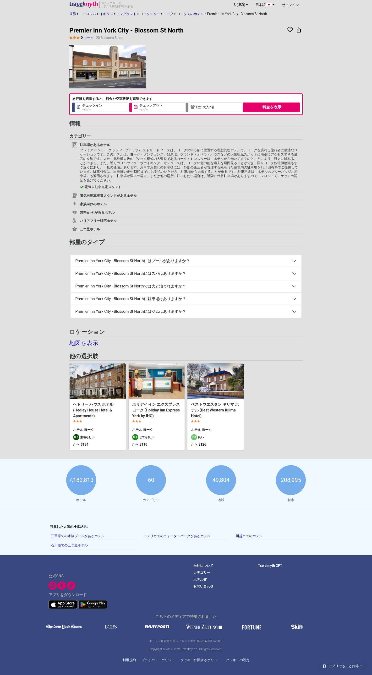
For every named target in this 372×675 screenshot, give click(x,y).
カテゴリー (201, 572)
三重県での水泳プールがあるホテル (77, 536)
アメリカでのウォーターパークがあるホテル (176, 536)
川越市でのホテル (249, 536)
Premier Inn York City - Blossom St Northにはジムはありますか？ (130, 311)
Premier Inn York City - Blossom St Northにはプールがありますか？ (132, 261)
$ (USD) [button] (239, 5)
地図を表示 (83, 343)
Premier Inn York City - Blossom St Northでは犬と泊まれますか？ (130, 286)
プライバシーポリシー (158, 660)
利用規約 (129, 660)
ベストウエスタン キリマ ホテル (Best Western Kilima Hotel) (215, 410)
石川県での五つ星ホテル (69, 545)
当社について (203, 565)
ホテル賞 (200, 579)
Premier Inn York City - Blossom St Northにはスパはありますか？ (130, 273)
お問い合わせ (203, 586)
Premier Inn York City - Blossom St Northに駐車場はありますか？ (130, 299)
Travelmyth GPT (270, 565)
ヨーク (89, 38)
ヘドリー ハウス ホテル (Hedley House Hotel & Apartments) (93, 410)
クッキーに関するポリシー (201, 660)
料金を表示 (271, 107)
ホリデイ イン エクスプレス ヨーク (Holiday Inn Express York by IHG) (156, 410)
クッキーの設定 (238, 660)
